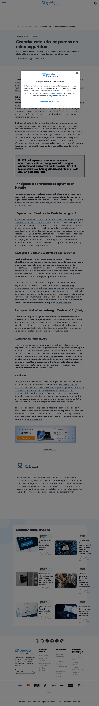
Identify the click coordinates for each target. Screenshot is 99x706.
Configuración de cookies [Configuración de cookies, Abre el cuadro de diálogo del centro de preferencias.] (50, 101)
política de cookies (54, 93)
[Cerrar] (77, 73)
